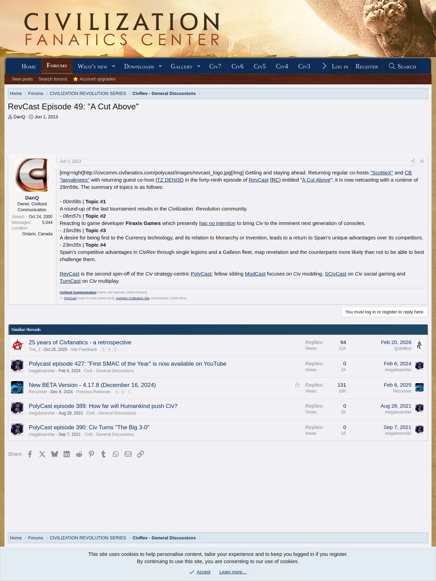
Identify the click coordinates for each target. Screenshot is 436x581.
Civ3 (304, 66)
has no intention (217, 223)
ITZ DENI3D (170, 180)
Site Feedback (84, 349)
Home (29, 66)
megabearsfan (42, 370)
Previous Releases (93, 391)
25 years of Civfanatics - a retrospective (80, 342)
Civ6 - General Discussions (109, 370)
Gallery (182, 66)
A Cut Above (316, 180)
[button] (113, 67)
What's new (93, 66)
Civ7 (215, 66)
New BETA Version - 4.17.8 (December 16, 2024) (92, 385)
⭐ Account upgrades (94, 79)
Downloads (139, 66)
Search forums (53, 79)
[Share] (413, 161)
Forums (57, 65)
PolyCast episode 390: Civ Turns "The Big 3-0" (89, 427)
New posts (22, 79)
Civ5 (260, 66)
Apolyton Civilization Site (133, 298)
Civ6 (238, 66)
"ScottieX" (381, 172)
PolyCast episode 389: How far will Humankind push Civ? (103, 406)
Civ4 (282, 66)
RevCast (259, 180)
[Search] (402, 67)
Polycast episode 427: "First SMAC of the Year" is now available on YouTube (128, 364)
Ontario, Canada (37, 234)
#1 (422, 161)
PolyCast (201, 274)
